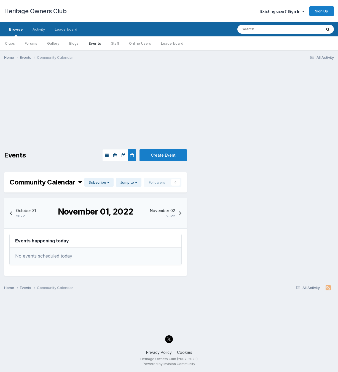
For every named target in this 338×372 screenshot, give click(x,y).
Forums (31, 43)
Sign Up (321, 11)
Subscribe (99, 182)
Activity (39, 29)
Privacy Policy (159, 352)
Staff (115, 43)
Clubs (10, 43)
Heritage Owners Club (35, 11)
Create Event (163, 155)
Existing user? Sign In (282, 11)
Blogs (74, 43)
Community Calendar (46, 182)
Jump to (128, 182)
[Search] (262, 29)
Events (94, 43)
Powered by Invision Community (169, 364)
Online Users (140, 43)
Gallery (53, 43)
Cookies (184, 352)
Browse (16, 31)
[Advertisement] (169, 107)
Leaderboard (172, 43)
